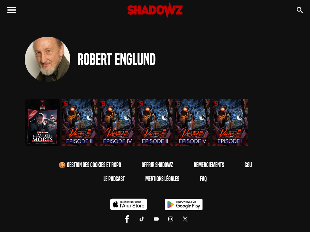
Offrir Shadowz (157, 165)
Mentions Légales (162, 179)
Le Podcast (114, 179)
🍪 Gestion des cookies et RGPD (89, 165)
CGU (248, 165)
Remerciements (209, 165)
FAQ (203, 179)
